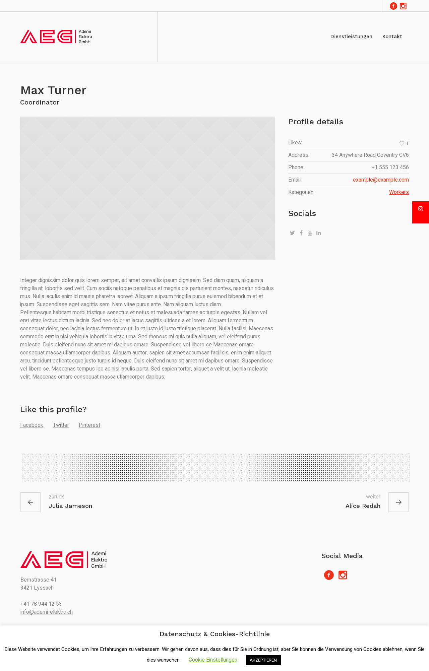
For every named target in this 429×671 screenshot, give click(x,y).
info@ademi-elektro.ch (46, 612)
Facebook (31, 425)
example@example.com (381, 180)
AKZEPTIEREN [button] (263, 660)
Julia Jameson (70, 505)
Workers (399, 192)
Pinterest (89, 425)
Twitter (61, 425)
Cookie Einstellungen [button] (213, 660)
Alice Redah (363, 505)
